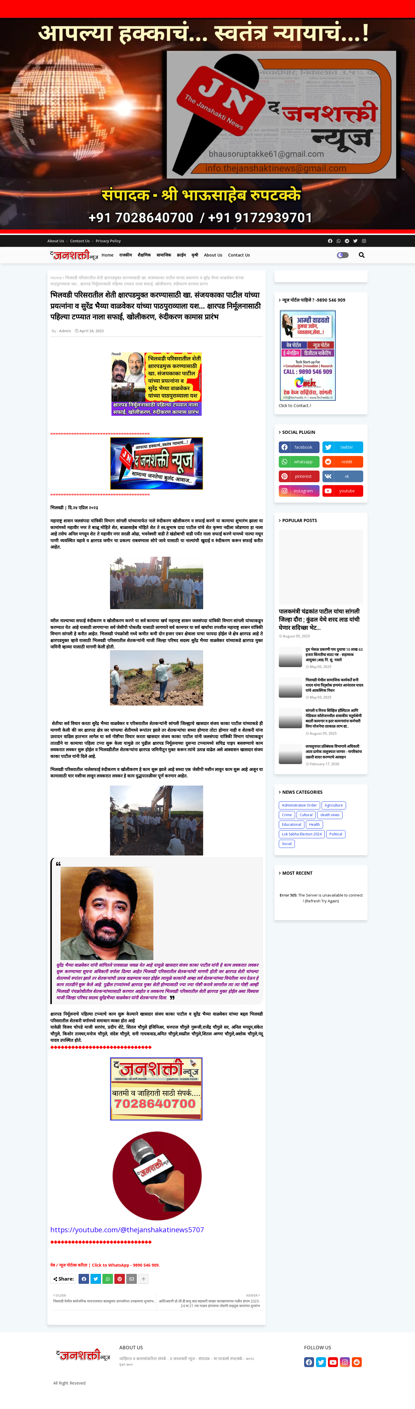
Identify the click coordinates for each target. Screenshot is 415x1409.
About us (213, 255)
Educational (291, 824)
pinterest (303, 476)
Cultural (306, 814)
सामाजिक (164, 255)
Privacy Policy (108, 240)
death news (329, 814)
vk (347, 476)
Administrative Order (299, 805)
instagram (303, 491)
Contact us (80, 240)
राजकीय (125, 255)
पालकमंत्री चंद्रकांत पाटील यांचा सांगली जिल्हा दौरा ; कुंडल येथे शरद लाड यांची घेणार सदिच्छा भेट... (319, 619)
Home (107, 255)
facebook (303, 447)
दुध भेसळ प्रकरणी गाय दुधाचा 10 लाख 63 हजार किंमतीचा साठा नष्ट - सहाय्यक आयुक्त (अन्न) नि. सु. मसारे (334, 654)
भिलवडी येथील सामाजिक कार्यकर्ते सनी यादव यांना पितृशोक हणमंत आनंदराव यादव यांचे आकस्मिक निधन (334, 685)
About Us (56, 240)
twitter (347, 447)
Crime (287, 814)
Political (335, 834)
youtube (347, 491)
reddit (347, 461)
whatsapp (303, 461)
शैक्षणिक (144, 255)
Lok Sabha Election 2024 (302, 834)
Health (314, 824)
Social (287, 843)
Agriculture (334, 805)
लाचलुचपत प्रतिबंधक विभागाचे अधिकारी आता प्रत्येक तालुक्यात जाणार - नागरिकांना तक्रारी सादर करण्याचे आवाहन (334, 751)
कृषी (194, 255)
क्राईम (181, 255)
